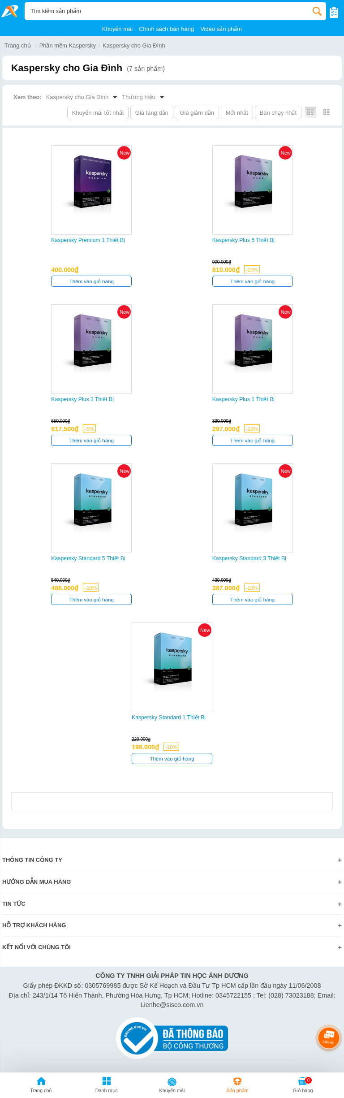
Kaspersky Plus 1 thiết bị (243, 399)
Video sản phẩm (221, 29)
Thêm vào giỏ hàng (91, 281)
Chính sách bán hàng (166, 29)
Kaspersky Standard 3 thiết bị (249, 558)
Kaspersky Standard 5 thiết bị (88, 558)
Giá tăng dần (151, 112)
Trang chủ (17, 45)
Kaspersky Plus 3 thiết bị (82, 399)
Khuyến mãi (117, 29)
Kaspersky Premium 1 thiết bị (88, 240)
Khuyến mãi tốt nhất (98, 112)
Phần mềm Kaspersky (67, 45)
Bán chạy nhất (278, 112)
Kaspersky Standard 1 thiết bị (169, 717)
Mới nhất (237, 112)
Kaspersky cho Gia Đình (134, 45)
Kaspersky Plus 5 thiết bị (243, 240)
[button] (106, 1086)
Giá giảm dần (197, 112)
